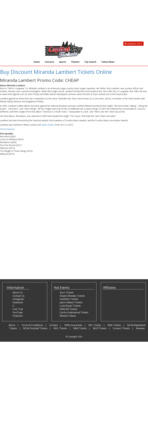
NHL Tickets (60, 328)
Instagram (18, 299)
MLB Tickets (99, 328)
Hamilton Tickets (69, 299)
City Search (90, 61)
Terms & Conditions (32, 325)
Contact (53, 325)
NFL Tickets (94, 325)
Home (37, 61)
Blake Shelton (48, 124)
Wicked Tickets (68, 315)
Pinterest (18, 315)
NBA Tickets (114, 325)
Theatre (75, 61)
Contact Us (18, 295)
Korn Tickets (67, 292)
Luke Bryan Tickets (70, 305)
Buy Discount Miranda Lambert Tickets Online (56, 71)
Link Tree (18, 309)
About (11, 325)
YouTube (18, 312)
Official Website (7, 129)
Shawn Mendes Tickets (72, 295)
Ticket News (107, 61)
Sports (62, 61)
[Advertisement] (71, 20)
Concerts (49, 61)
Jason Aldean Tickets (71, 302)
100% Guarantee (73, 325)
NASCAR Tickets (68, 309)
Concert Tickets (121, 328)
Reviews (140, 328)
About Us (18, 292)
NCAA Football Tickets (35, 328)
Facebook (18, 302)
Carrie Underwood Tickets (74, 312)
